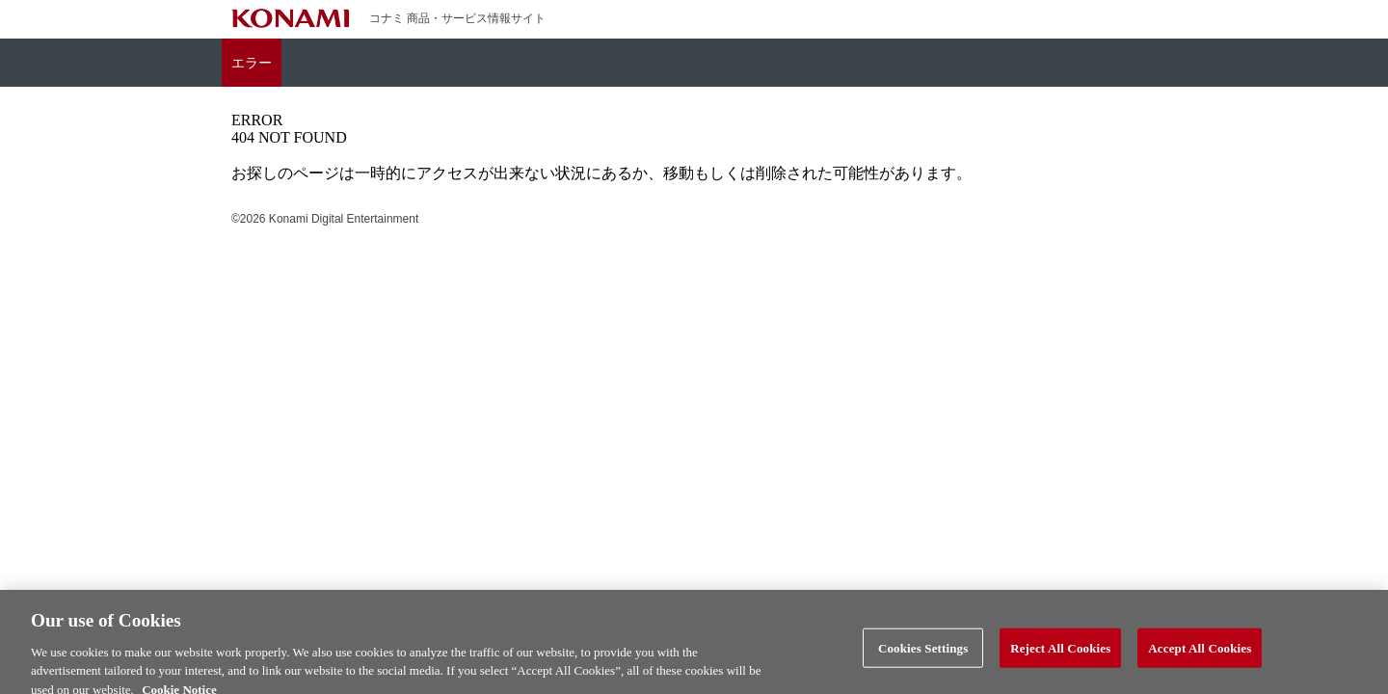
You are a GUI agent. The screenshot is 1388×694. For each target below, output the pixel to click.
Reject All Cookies (1060, 653)
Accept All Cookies (1199, 653)
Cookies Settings (923, 653)
